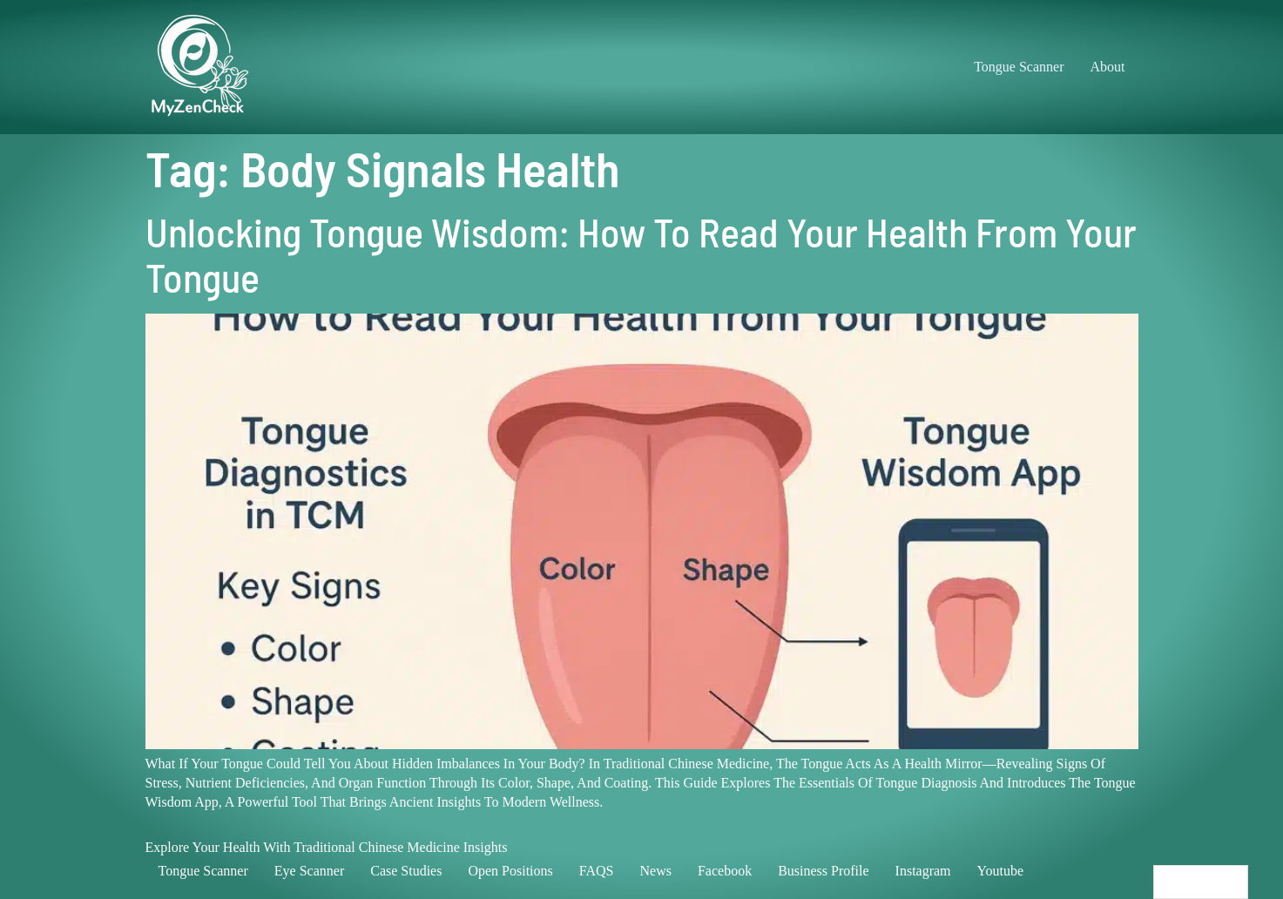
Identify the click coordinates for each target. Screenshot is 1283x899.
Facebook (725, 870)
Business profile (823, 870)
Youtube (1000, 870)
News (655, 870)
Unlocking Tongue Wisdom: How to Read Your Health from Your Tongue (641, 254)
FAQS (596, 870)
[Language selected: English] (1200, 882)
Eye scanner (309, 870)
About (1108, 66)
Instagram (923, 870)
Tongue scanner (203, 870)
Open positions (510, 870)
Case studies (406, 870)
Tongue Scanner (1019, 66)
